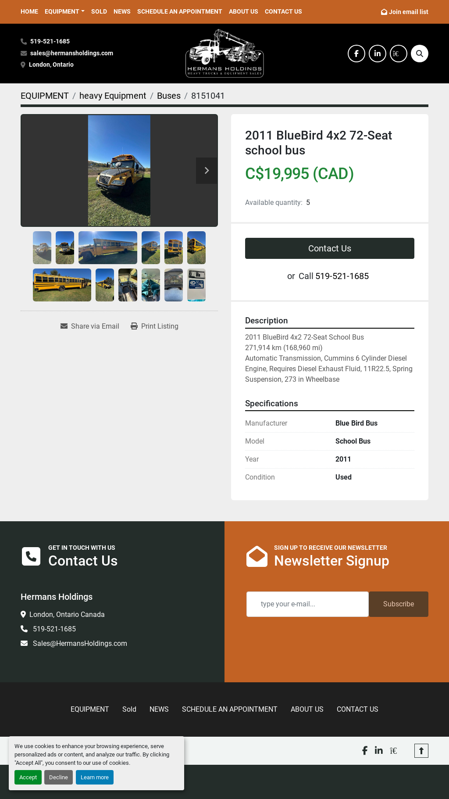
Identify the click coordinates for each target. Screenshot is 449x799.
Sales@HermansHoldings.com (79, 643)
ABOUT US (243, 11)
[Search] (419, 53)
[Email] (307, 604)
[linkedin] (377, 53)
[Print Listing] (154, 326)
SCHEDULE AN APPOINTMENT (179, 11)
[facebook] (356, 53)
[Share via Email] (90, 326)
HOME (29, 11)
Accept (28, 777)
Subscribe (398, 604)
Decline (58, 777)
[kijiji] (398, 53)
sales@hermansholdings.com (71, 53)
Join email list (408, 11)
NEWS (122, 11)
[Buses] (169, 95)
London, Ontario (52, 64)
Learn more (95, 777)
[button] (65, 11)
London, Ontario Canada (67, 614)
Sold (99, 11)
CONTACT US (283, 11)
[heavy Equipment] (112, 95)
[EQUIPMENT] (45, 95)
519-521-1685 (50, 41)
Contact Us (329, 248)
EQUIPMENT (62, 11)
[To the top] (421, 751)
